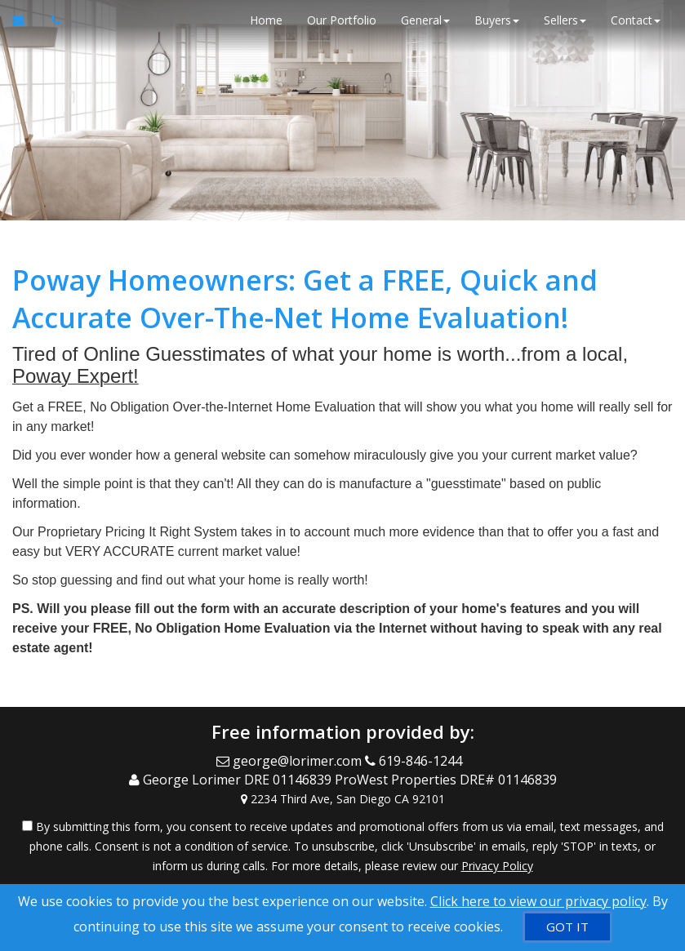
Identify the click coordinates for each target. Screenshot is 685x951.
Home (266, 20)
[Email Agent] (25, 20)
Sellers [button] (565, 20)
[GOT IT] (567, 927)
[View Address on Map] (342, 799)
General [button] (425, 20)
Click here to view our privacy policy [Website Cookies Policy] (538, 901)
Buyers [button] (496, 20)
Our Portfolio (341, 20)
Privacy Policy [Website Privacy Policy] (497, 865)
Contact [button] (636, 20)
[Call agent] (51, 20)
